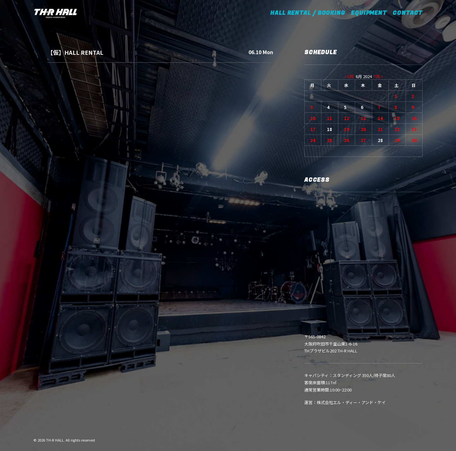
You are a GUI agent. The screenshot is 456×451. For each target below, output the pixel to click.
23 (414, 129)
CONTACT (408, 13)
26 (346, 140)
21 (380, 129)
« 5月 (349, 76)
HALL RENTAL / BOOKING (309, 13)
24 (312, 140)
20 (363, 129)
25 (329, 140)
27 (363, 140)
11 (329, 118)
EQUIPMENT (369, 13)
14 (380, 118)
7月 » (378, 76)
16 (414, 118)
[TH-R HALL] (55, 13)
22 (397, 129)
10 (312, 118)
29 (397, 140)
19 (346, 129)
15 (397, 118)
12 (346, 118)
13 (363, 118)
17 (312, 129)
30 (414, 140)
